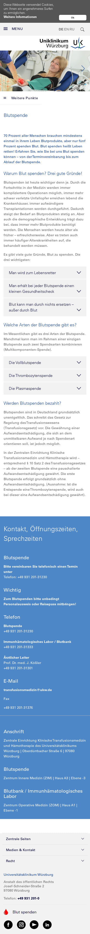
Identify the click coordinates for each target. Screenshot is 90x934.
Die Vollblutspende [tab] (45, 352)
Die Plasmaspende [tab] (45, 378)
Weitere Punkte (21, 88)
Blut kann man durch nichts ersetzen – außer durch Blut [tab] (45, 297)
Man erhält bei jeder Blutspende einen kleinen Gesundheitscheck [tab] (45, 278)
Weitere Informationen (20, 17)
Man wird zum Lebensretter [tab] (45, 262)
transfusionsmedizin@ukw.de (28, 679)
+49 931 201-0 (28, 888)
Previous (7, 58)
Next (83, 58)
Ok (72, 17)
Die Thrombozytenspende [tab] (45, 365)
